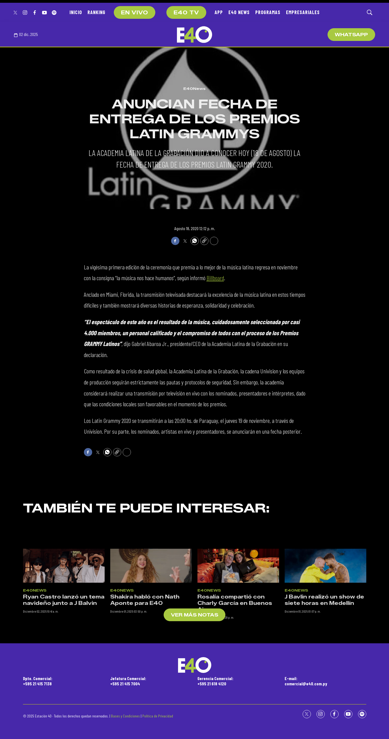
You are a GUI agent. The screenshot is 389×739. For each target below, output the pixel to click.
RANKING (96, 12)
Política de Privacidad (157, 716)
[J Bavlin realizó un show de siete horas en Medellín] (325, 613)
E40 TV (186, 13)
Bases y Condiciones (125, 716)
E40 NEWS (239, 12)
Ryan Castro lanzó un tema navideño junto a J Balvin (63, 647)
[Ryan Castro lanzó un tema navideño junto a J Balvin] (64, 613)
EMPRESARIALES (303, 12)
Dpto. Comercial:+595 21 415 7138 (37, 681)
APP (219, 12)
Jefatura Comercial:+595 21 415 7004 (128, 681)
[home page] (194, 34)
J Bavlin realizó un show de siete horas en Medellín (324, 647)
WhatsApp (351, 34)
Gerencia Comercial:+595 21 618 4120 (215, 681)
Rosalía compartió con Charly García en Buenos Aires (234, 650)
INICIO (75, 12)
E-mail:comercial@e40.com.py (306, 681)
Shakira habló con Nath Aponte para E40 (144, 647)
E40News (194, 88)
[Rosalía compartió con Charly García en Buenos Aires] (238, 613)
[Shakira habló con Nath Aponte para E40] (151, 613)
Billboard (215, 277)
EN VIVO (134, 13)
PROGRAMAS (267, 12)
